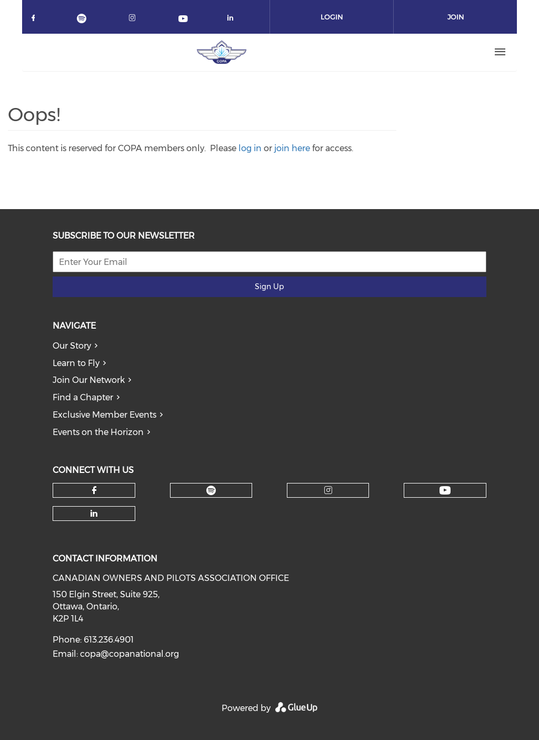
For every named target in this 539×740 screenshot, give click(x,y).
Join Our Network (89, 380)
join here (292, 148)
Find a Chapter (83, 397)
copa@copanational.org (129, 654)
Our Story (72, 346)
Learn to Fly (76, 363)
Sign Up (269, 286)
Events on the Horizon (98, 432)
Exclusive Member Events (104, 415)
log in (250, 148)
